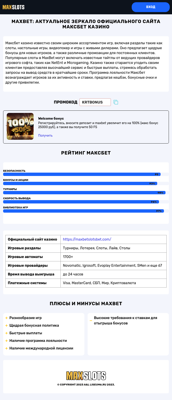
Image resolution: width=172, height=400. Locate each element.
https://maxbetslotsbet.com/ (87, 239)
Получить (45, 136)
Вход (150, 7)
